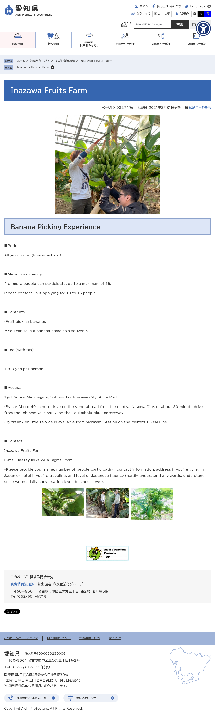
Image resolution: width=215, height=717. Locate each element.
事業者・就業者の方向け (89, 44)
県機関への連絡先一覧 (31, 698)
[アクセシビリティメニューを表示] (203, 28)
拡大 (157, 13)
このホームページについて (21, 638)
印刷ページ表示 (200, 107)
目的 (125, 44)
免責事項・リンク (89, 638)
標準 (167, 13)
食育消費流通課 (64, 60)
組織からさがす (40, 60)
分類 (196, 44)
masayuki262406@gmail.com (45, 460)
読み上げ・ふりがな (169, 6)
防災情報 (17, 44)
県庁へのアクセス (87, 698)
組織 (161, 44)
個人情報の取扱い (59, 638)
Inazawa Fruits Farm (33, 67)
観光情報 (53, 44)
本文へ (143, 6)
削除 (52, 67)
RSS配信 (115, 638)
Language (197, 6)
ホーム (21, 60)
